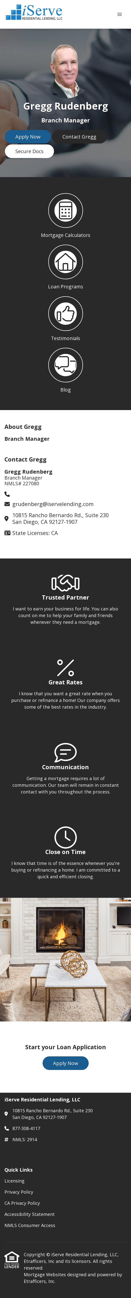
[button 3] (65, 317)
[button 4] (65, 368)
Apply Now (28, 136)
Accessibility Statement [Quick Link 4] (29, 1214)
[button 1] (65, 213)
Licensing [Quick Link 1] (14, 1181)
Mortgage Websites (45, 1274)
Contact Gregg (79, 136)
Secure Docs (29, 151)
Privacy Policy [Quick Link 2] (18, 1192)
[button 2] (65, 265)
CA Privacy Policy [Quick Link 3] (22, 1203)
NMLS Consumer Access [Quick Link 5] (29, 1225)
